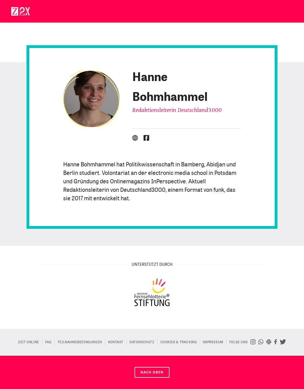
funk (218, 190)
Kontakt (116, 342)
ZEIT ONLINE (28, 342)
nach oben (152, 372)
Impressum (213, 342)
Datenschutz (142, 342)
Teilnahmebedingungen (80, 342)
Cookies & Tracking (178, 342)
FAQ (48, 342)
